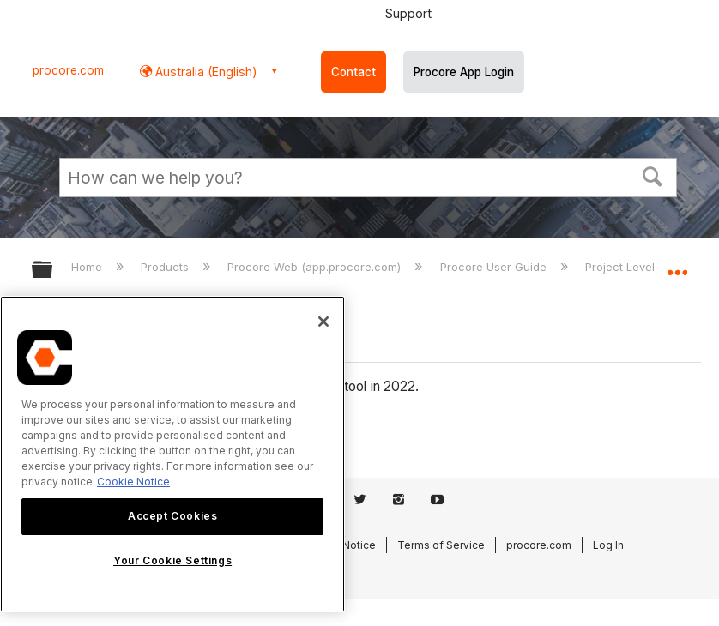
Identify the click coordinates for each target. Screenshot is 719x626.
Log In (608, 545)
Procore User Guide (495, 267)
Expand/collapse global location (677, 264)
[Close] (323, 321)
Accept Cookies (172, 515)
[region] (172, 454)
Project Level (621, 267)
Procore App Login (464, 72)
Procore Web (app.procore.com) (315, 267)
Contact (353, 72)
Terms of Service (441, 545)
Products (166, 267)
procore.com (68, 70)
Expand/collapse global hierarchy (53, 270)
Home (88, 267)
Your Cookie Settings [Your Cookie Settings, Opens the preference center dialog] (172, 560)
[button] (653, 175)
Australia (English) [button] (204, 71)
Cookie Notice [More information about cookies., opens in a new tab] (133, 481)
